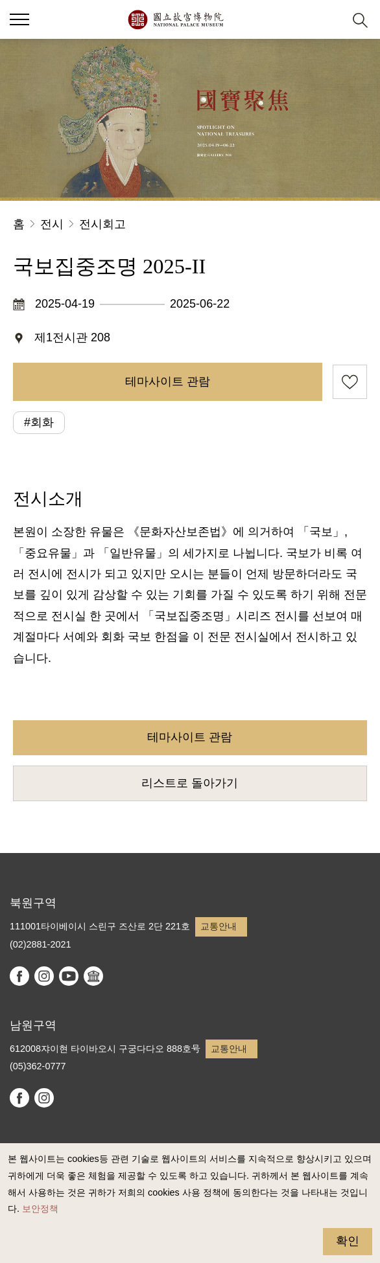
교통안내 (218, 926)
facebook (19, 976)
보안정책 (40, 1208)
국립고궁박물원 (175, 19)
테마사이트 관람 (167, 381)
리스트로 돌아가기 (189, 783)
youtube (68, 976)
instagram (44, 976)
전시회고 (102, 224)
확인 (347, 1241)
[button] (328, 19)
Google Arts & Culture (93, 976)
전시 (52, 224)
